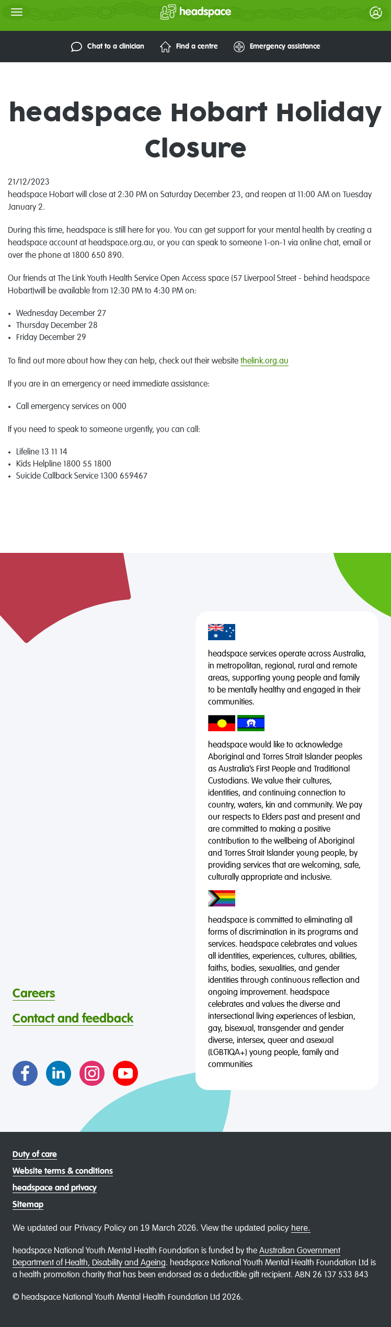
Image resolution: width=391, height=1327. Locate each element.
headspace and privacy (55, 1188)
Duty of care (35, 1155)
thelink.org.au (264, 361)
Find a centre (189, 46)
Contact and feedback (73, 1019)
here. (300, 1227)
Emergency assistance (277, 46)
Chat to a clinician (107, 46)
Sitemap (28, 1205)
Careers (34, 994)
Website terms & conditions (63, 1171)
